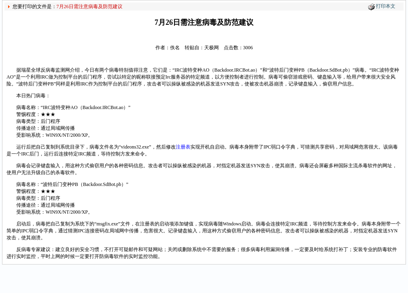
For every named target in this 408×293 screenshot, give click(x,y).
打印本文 (385, 6)
